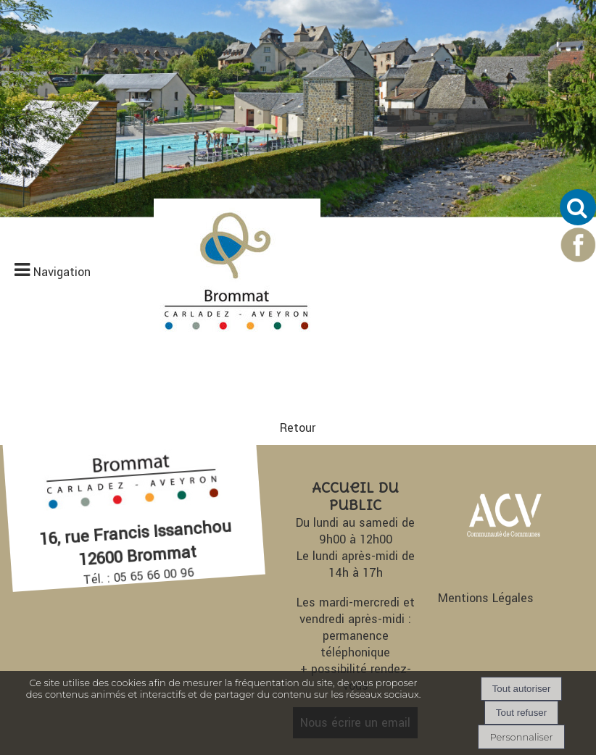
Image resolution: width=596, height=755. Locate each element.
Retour (297, 428)
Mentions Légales (486, 598)
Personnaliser (520, 737)
